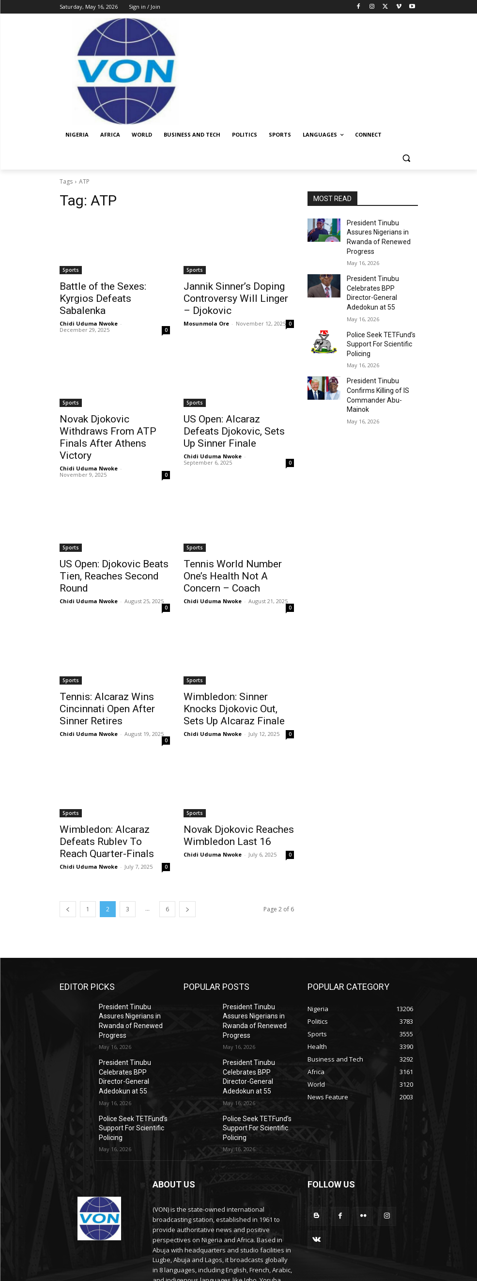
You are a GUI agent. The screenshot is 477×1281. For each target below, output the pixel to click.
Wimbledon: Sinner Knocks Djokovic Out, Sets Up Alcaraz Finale (237, 664)
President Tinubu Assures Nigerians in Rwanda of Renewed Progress (381, 230)
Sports (70, 269)
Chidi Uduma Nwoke (89, 308)
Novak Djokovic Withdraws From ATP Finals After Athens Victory (113, 418)
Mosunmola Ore (206, 319)
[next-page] (187, 858)
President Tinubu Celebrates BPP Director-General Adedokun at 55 (379, 272)
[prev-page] (68, 858)
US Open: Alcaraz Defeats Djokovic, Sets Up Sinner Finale (230, 418)
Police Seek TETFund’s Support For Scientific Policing (376, 315)
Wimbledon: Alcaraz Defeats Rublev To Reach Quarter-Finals (111, 793)
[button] (406, 158)
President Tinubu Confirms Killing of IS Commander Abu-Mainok (382, 357)
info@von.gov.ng (211, 1228)
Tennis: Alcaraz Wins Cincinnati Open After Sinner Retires (111, 664)
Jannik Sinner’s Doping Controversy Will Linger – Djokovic (229, 296)
